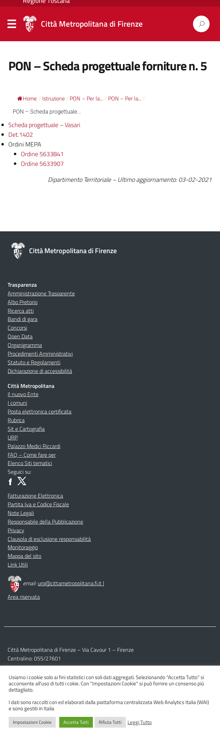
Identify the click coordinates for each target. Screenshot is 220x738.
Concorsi (17, 327)
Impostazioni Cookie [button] (32, 722)
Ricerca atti (21, 310)
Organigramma (25, 345)
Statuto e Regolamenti (34, 362)
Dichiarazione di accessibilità (40, 371)
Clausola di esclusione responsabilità (49, 539)
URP (13, 437)
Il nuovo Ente (23, 394)
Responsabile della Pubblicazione (45, 521)
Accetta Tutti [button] (76, 722)
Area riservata (24, 597)
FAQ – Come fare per (32, 455)
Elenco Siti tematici (30, 463)
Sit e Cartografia (26, 429)
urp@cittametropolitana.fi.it (70, 583)
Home (27, 98)
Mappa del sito (24, 556)
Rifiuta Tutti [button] (110, 722)
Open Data (20, 336)
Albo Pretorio (22, 302)
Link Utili (18, 564)
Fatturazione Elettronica (35, 495)
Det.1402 (20, 134)
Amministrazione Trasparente (41, 293)
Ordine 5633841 (42, 154)
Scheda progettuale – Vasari (44, 125)
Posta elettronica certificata (39, 411)
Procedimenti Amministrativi (40, 353)
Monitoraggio (23, 547)
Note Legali (21, 513)
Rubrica (16, 420)
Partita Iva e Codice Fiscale (38, 504)
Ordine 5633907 (42, 163)
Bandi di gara (22, 319)
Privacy (16, 530)
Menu (11, 24)
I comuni (17, 403)
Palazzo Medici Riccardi (34, 446)
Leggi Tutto (139, 722)
